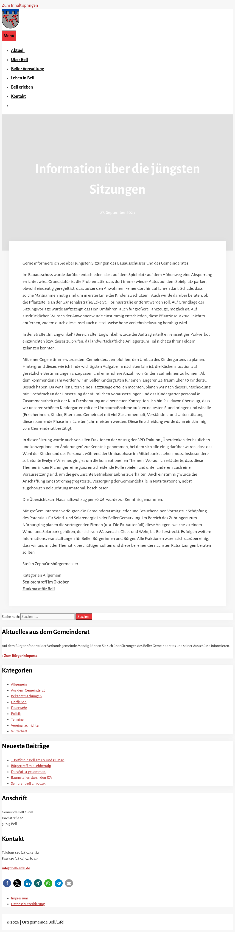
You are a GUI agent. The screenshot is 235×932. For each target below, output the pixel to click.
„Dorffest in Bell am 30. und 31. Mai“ (37, 760)
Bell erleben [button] (22, 87)
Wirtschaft (19, 731)
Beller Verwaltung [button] (27, 69)
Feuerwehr (19, 708)
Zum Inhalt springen (20, 5)
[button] (7, 883)
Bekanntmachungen (26, 696)
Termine (17, 719)
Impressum (19, 898)
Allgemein (52, 575)
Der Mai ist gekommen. (28, 772)
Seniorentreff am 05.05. (29, 783)
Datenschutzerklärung (28, 904)
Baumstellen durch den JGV (31, 777)
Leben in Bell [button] (22, 78)
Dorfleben (19, 702)
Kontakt (18, 96)
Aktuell (18, 50)
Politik (16, 714)
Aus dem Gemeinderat (28, 690)
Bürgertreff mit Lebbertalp (31, 766)
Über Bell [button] (19, 59)
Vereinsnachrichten (25, 725)
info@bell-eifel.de (16, 868)
